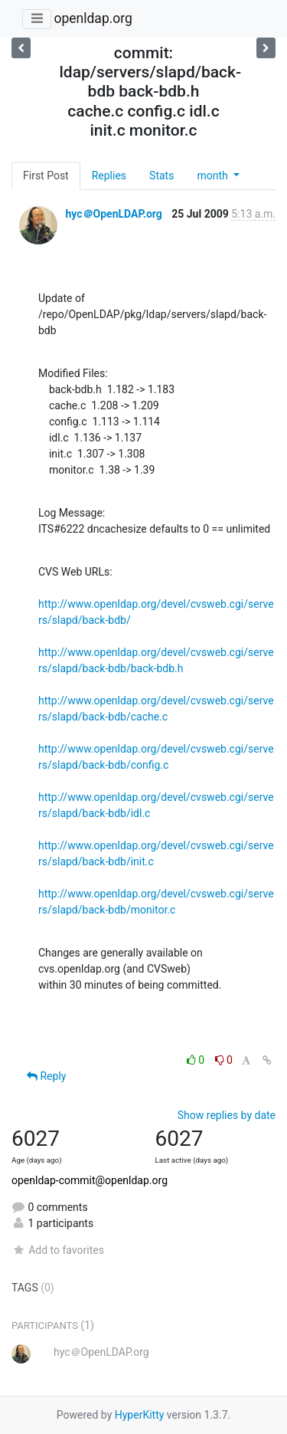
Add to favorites (57, 1250)
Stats (161, 175)
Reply (46, 1076)
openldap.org (93, 18)
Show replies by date (227, 1115)
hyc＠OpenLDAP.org (113, 214)
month (213, 175)
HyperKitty (140, 1415)
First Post (46, 175)
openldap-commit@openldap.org (89, 1180)
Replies (109, 175)
